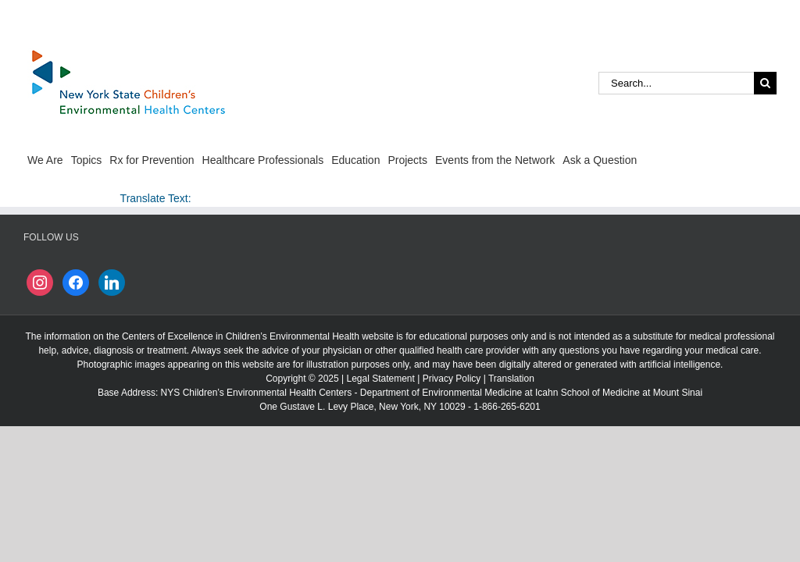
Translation (511, 378)
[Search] (765, 83)
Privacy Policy (452, 378)
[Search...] (676, 83)
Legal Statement (380, 378)
